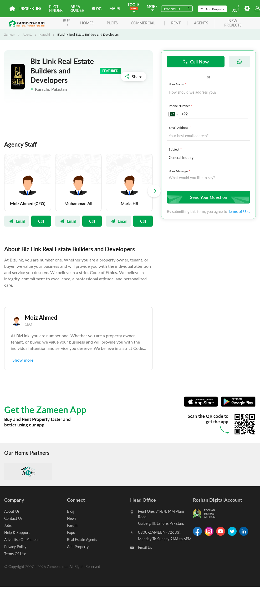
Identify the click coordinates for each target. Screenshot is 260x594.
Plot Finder (56, 8)
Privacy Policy (15, 546)
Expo (71, 532)
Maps (114, 8)
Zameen (9, 34)
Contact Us (13, 518)
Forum (72, 525)
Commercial (143, 22)
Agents (27, 34)
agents (201, 23)
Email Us (145, 547)
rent (176, 23)
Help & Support (17, 532)
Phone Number (181, 105)
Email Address (180, 127)
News (71, 518)
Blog (96, 8)
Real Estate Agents (82, 539)
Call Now (196, 61)
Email (17, 221)
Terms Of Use (15, 553)
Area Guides (77, 8)
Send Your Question (208, 197)
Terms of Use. (239, 211)
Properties (30, 8)
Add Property (212, 9)
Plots (112, 22)
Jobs (8, 525)
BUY (66, 22)
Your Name (178, 83)
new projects (233, 23)
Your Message (180, 171)
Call (41, 221)
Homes (87, 22)
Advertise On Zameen (21, 539)
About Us (11, 511)
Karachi (44, 34)
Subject (176, 149)
